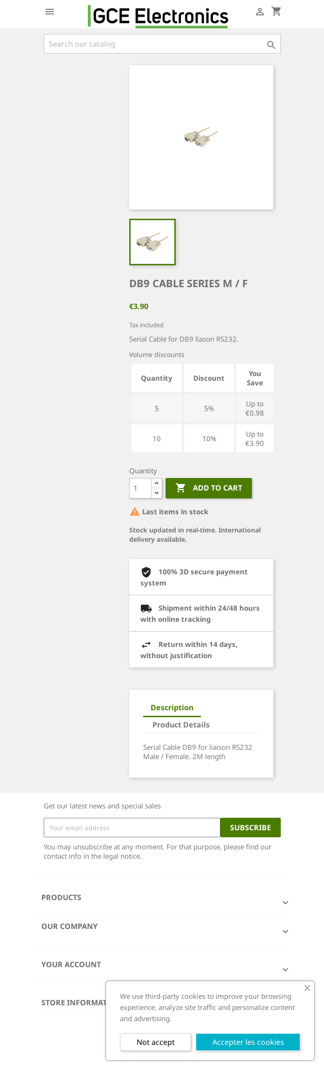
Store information (81, 1002)
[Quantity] (140, 488)
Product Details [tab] (181, 725)
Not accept (156, 1042)
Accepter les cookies (248, 1042)
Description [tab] (172, 707)
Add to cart (208, 488)
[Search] (162, 44)
